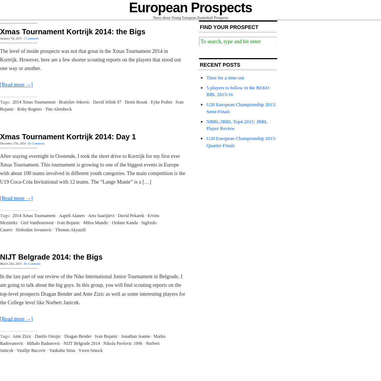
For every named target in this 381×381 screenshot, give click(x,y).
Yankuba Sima (62, 350)
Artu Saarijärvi (101, 215)
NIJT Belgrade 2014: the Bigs (51, 257)
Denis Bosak (136, 102)
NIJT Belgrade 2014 (82, 343)
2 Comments (31, 38)
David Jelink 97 (107, 102)
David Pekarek (131, 215)
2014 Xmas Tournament (34, 102)
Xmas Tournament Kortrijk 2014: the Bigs (72, 32)
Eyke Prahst (161, 102)
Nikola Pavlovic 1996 (123, 343)
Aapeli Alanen (71, 215)
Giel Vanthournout (37, 222)
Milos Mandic (96, 222)
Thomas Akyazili (70, 229)
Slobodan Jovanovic (34, 229)
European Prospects (190, 7)
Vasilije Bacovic (31, 350)
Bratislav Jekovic (74, 102)
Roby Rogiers (29, 109)
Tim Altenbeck (58, 109)
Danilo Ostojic (48, 336)
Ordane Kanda (125, 222)
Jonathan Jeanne (135, 336)
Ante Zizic (22, 336)
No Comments (36, 143)
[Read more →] (16, 85)
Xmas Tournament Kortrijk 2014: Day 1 (68, 137)
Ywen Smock (91, 350)
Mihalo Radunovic (43, 343)
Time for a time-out (225, 77)
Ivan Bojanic (68, 222)
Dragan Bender (78, 336)
